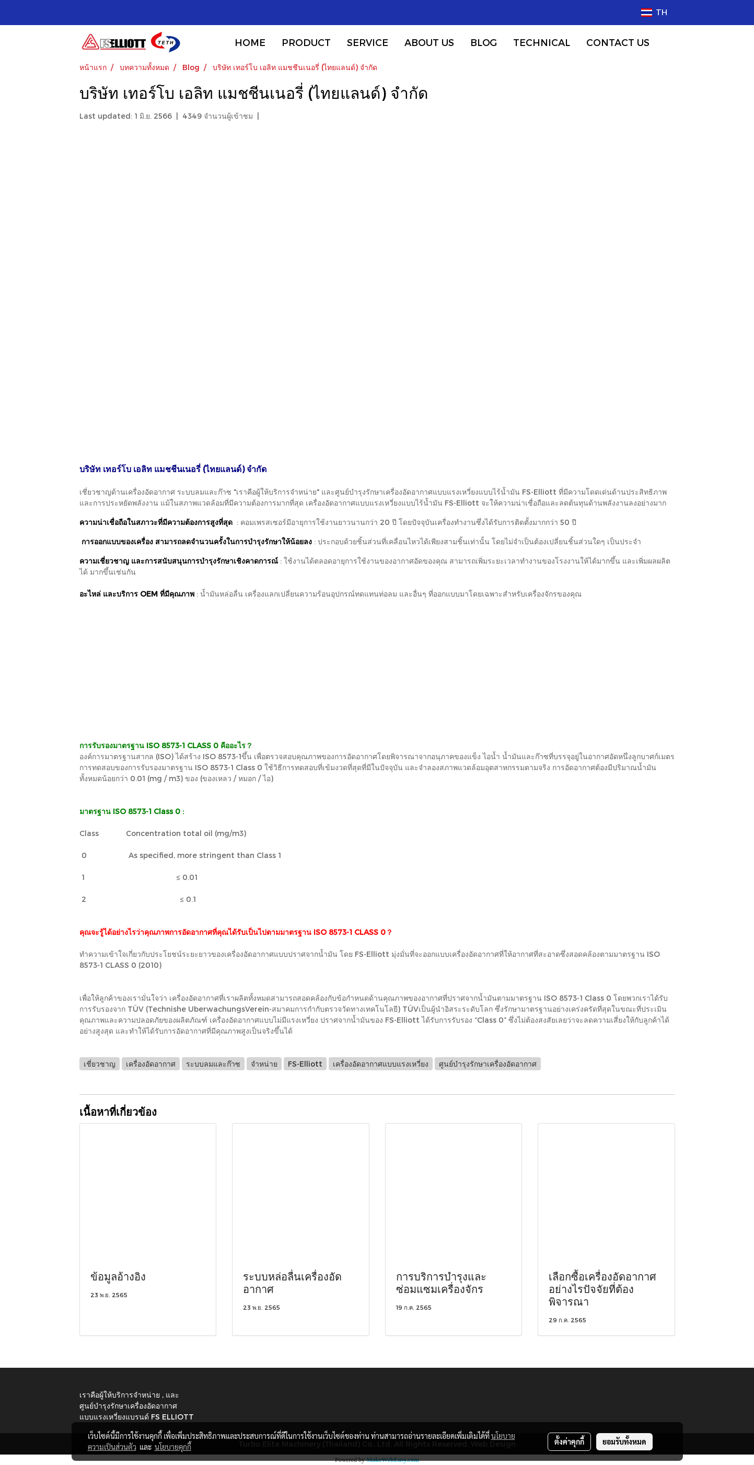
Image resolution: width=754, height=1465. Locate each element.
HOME (250, 42)
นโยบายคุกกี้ (173, 1446)
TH (654, 12)
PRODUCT (306, 42)
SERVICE (367, 42)
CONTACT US (617, 42)
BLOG (483, 42)
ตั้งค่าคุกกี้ (569, 1441)
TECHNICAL (541, 42)
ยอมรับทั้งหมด (624, 1441)
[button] (667, 42)
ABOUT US (429, 42)
